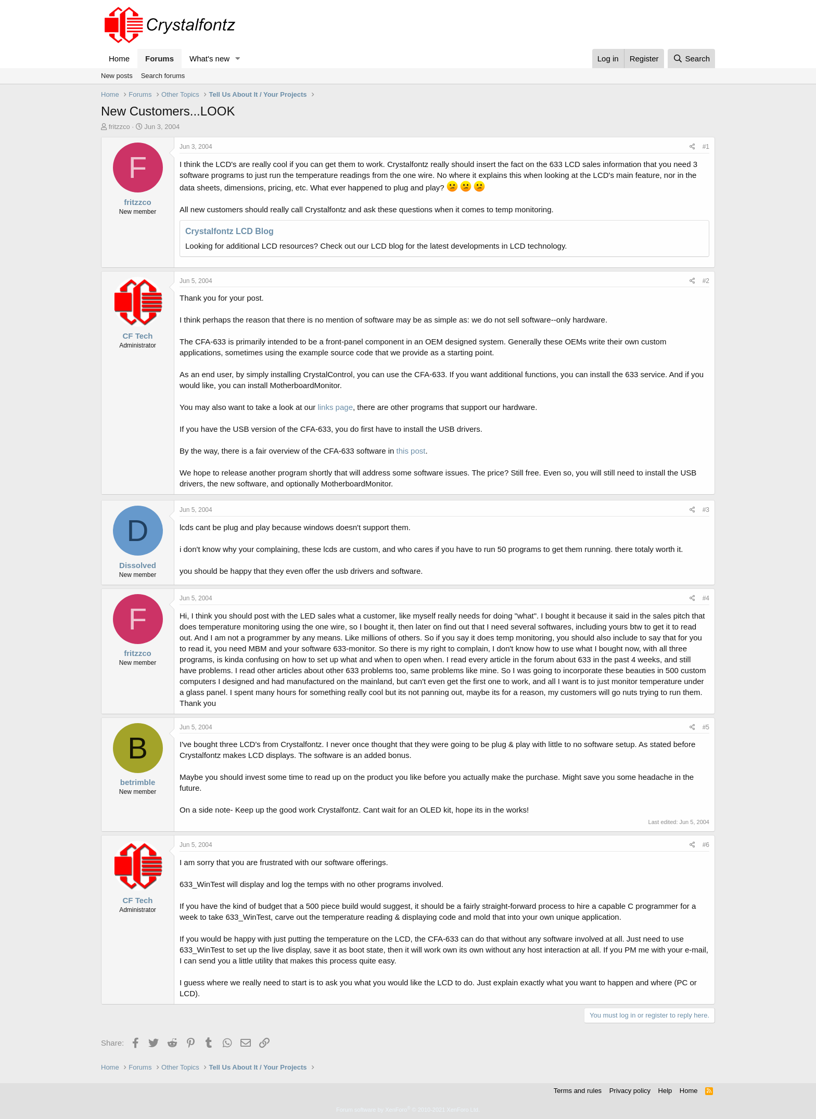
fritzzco (119, 127)
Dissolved (137, 565)
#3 (706, 509)
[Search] (691, 58)
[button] (238, 58)
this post (411, 450)
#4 (706, 598)
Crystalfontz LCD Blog (229, 231)
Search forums (163, 76)
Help (665, 1091)
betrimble (138, 782)
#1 (706, 146)
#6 (706, 844)
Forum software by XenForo (408, 1110)
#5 (706, 727)
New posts (117, 76)
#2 (706, 281)
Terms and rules (578, 1091)
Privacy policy (630, 1091)
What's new (209, 58)
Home (119, 58)
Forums (159, 58)
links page (335, 407)
